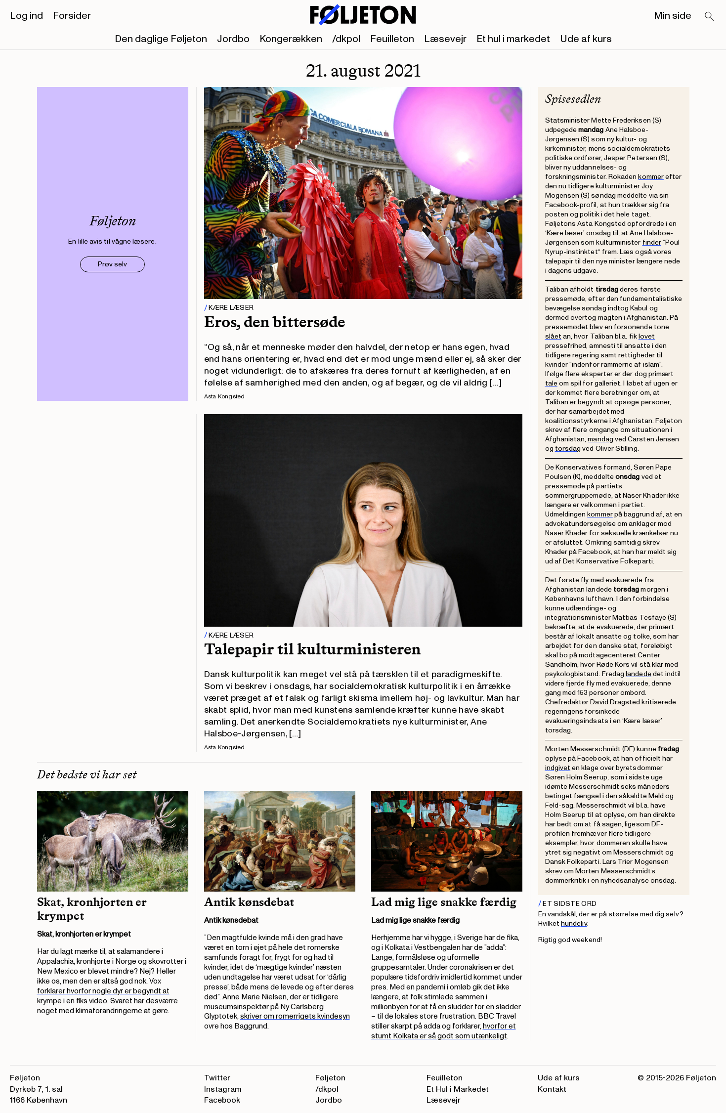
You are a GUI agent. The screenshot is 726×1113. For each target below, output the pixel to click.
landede (638, 674)
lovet (647, 336)
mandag (600, 439)
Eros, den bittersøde (274, 321)
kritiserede (658, 702)
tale (551, 383)
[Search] (709, 16)
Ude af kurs (586, 39)
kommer (650, 176)
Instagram (223, 1089)
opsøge (626, 402)
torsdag (568, 448)
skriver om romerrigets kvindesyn (295, 1016)
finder (651, 242)
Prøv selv (112, 264)
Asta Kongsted (224, 396)
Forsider (72, 16)
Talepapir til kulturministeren (312, 649)
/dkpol (346, 39)
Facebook (222, 1100)
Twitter (217, 1077)
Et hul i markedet (513, 39)
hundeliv (574, 923)
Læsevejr (445, 39)
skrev (553, 871)
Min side (672, 16)
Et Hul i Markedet (458, 1089)
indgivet (558, 767)
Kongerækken (290, 39)
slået (553, 336)
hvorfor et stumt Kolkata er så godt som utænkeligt (443, 1031)
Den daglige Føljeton (161, 39)
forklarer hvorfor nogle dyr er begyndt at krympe (103, 996)
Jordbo (233, 39)
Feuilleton (392, 39)
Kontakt (552, 1089)
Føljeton (330, 1077)
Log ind (26, 16)
